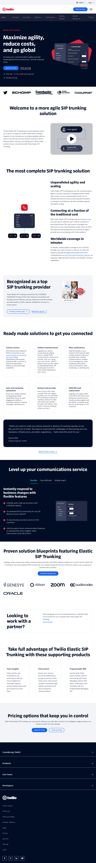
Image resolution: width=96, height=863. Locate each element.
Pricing (90, 17)
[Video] (72, 139)
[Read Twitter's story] (48, 451)
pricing (88, 219)
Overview (15, 17)
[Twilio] (8, 9)
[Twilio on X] (10, 858)
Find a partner (48, 622)
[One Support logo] (84, 92)
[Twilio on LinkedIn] (16, 858)
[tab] (33, 481)
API (81, 250)
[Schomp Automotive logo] (21, 92)
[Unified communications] (48, 360)
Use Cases (26, 17)
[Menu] (90, 9)
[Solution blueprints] (48, 573)
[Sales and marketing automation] (16, 398)
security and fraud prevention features (76, 255)
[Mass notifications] (79, 360)
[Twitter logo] (5, 92)
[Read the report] (39, 311)
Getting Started (62, 17)
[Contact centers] (16, 360)
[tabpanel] (48, 511)
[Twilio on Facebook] (5, 858)
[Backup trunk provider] (48, 398)
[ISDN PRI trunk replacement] (79, 398)
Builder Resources (76, 17)
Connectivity (50, 17)
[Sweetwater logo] (44, 92)
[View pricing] (25, 68)
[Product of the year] (18, 311)
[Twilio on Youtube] (22, 858)
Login (90, 2)
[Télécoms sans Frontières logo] (64, 92)
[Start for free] (80, 9)
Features (38, 17)
